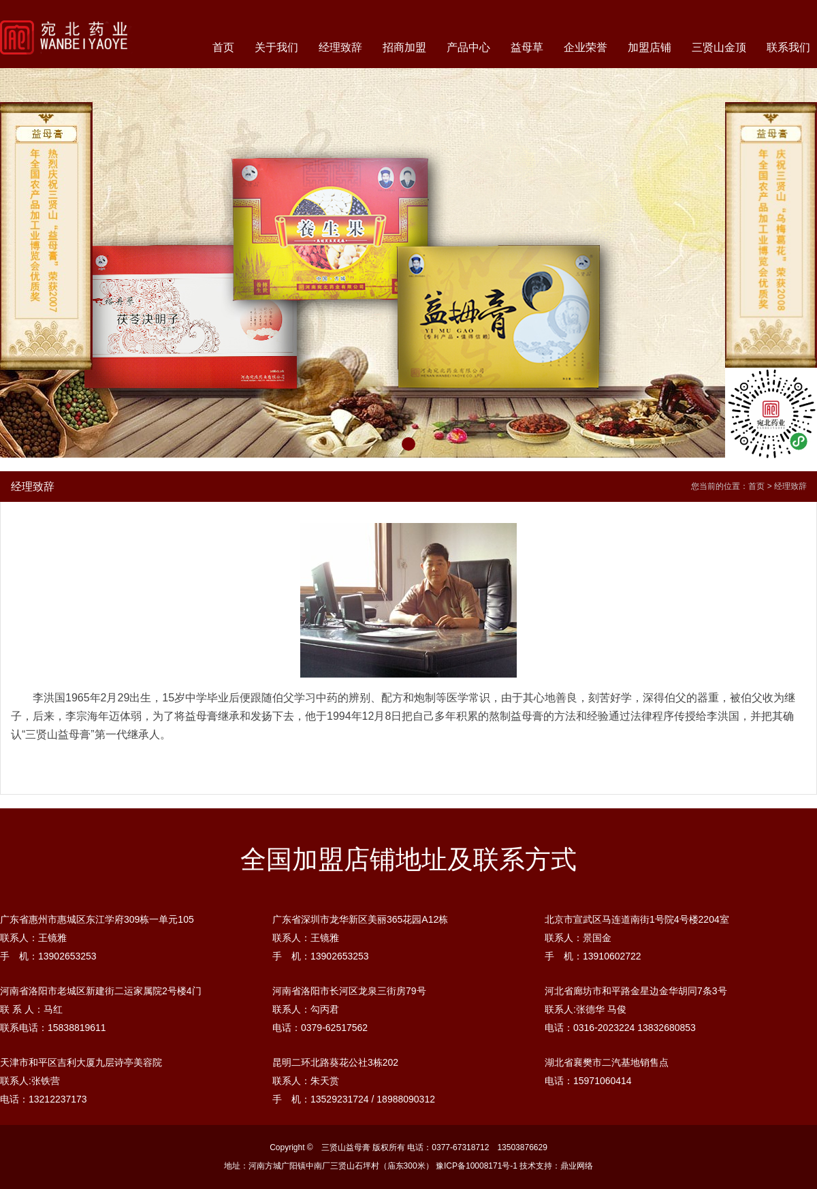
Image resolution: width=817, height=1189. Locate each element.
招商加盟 (404, 47)
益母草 (527, 47)
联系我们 (788, 47)
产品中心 (468, 47)
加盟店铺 (649, 47)
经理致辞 (340, 47)
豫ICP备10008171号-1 (476, 1166)
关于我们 (276, 47)
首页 (223, 47)
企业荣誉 (585, 47)
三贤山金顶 (719, 47)
